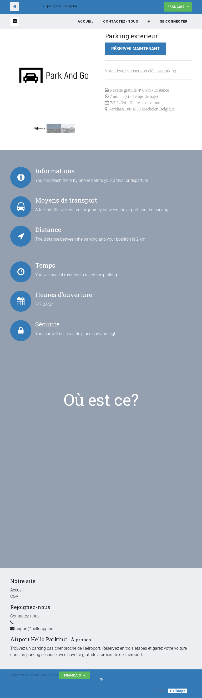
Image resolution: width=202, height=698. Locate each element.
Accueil (17, 590)
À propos (81, 640)
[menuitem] (85, 21)
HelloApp (177, 691)
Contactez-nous (24, 616)
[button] (149, 21)
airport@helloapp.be (60, 6)
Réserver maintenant (135, 48)
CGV (14, 596)
